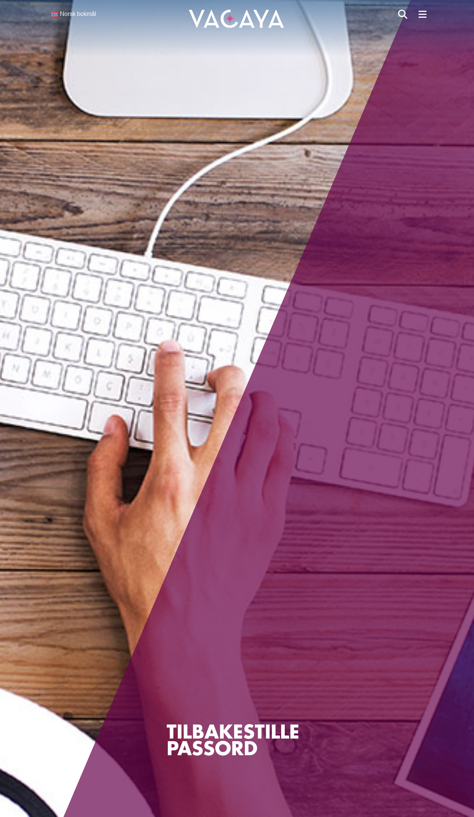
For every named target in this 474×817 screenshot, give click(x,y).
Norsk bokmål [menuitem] (78, 14)
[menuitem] (93, 14)
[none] (93, 14)
